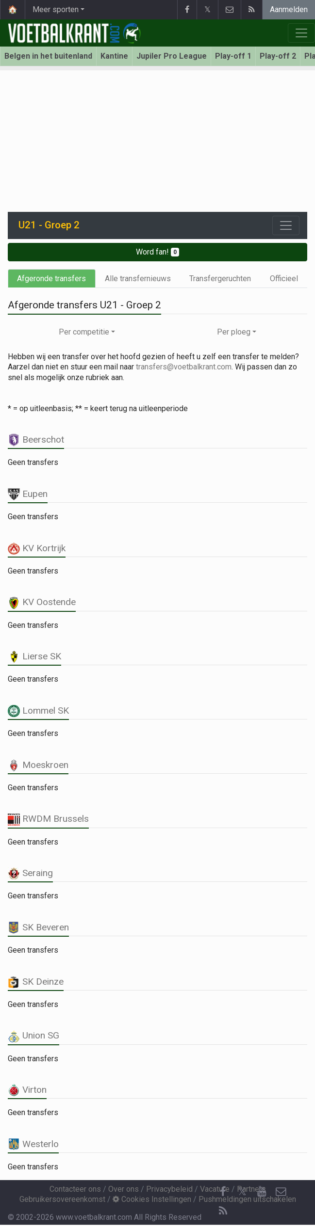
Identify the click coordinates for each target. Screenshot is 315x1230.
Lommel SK (38, 710)
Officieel (284, 278)
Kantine (114, 56)
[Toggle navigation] (285, 225)
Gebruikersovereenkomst (62, 1199)
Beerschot (36, 439)
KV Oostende (42, 601)
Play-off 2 (278, 56)
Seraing (30, 873)
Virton (27, 1089)
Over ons (123, 1189)
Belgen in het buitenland (48, 56)
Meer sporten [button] (56, 9)
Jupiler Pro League (171, 56)
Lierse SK (34, 656)
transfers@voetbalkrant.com (184, 366)
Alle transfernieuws (138, 278)
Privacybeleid (169, 1189)
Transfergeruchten (220, 278)
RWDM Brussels (48, 818)
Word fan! (157, 251)
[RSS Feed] (222, 1211)
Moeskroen (38, 764)
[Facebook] (222, 1191)
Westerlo (33, 1144)
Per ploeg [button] (233, 331)
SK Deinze (36, 981)
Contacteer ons (75, 1189)
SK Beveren (38, 927)
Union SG (33, 1035)
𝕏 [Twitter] (242, 1191)
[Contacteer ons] (281, 1191)
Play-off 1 (233, 56)
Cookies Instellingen (152, 1199)
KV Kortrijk (37, 548)
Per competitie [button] (84, 331)
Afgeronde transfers (51, 278)
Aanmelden (289, 9)
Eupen (28, 493)
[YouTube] (261, 1191)
